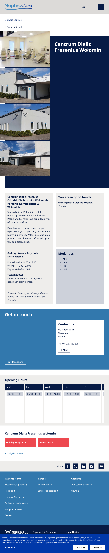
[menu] (101, 7)
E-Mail (64, 349)
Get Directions (15, 361)
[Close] (105, 538)
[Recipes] (11, 491)
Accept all (81, 547)
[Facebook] (67, 466)
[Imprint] (74, 532)
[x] (75, 466)
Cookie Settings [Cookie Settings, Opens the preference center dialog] (8, 547)
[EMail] (91, 466)
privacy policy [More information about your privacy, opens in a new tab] (63, 542)
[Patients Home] (14, 478)
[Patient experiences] (17, 503)
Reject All (98, 547)
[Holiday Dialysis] (15, 497)
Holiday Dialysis (14, 442)
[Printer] (101, 466)
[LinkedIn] (83, 466)
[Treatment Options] (17, 485)
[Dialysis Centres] (13, 20)
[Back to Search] (13, 27)
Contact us (45, 442)
